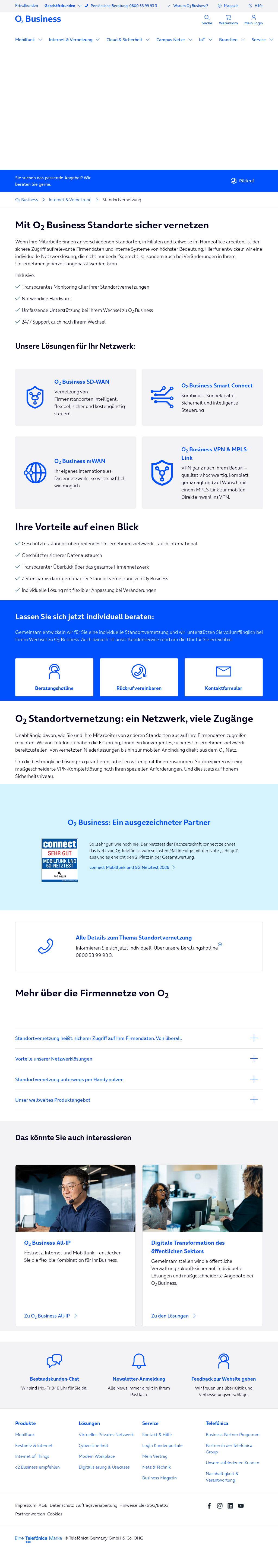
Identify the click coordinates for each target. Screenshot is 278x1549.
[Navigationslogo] (38, 19)
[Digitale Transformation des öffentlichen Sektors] (203, 1243)
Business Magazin (159, 1478)
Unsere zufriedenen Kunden (232, 1463)
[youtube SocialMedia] (242, 1505)
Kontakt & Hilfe (157, 1434)
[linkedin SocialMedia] (231, 1505)
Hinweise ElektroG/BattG (143, 1505)
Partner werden (30, 1514)
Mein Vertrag (155, 1456)
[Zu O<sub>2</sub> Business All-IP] (75, 1319)
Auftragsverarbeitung (96, 1505)
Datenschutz (62, 1505)
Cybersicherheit (93, 1445)
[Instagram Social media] (221, 1505)
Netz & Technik (156, 1467)
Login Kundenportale (162, 1445)
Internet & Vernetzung (71, 40)
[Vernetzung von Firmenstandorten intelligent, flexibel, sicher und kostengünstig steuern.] (75, 397)
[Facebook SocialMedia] (210, 1505)
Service (259, 40)
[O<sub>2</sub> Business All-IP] (75, 1239)
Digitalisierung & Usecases (104, 1467)
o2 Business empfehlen (37, 1467)
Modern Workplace (97, 1456)
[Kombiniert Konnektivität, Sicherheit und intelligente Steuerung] (203, 397)
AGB (43, 1505)
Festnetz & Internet (34, 1445)
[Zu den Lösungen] (203, 1319)
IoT (202, 40)
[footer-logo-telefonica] (38, 1539)
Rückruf (242, 181)
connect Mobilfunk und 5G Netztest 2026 (133, 867)
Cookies (54, 1514)
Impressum (25, 1505)
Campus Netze (171, 40)
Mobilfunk (25, 40)
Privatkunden (26, 5)
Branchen (229, 40)
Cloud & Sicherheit (124, 40)
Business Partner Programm (233, 1434)
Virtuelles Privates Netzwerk (106, 1434)
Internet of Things (32, 1456)
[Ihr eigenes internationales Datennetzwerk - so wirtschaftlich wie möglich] (75, 473)
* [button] (220, 946)
